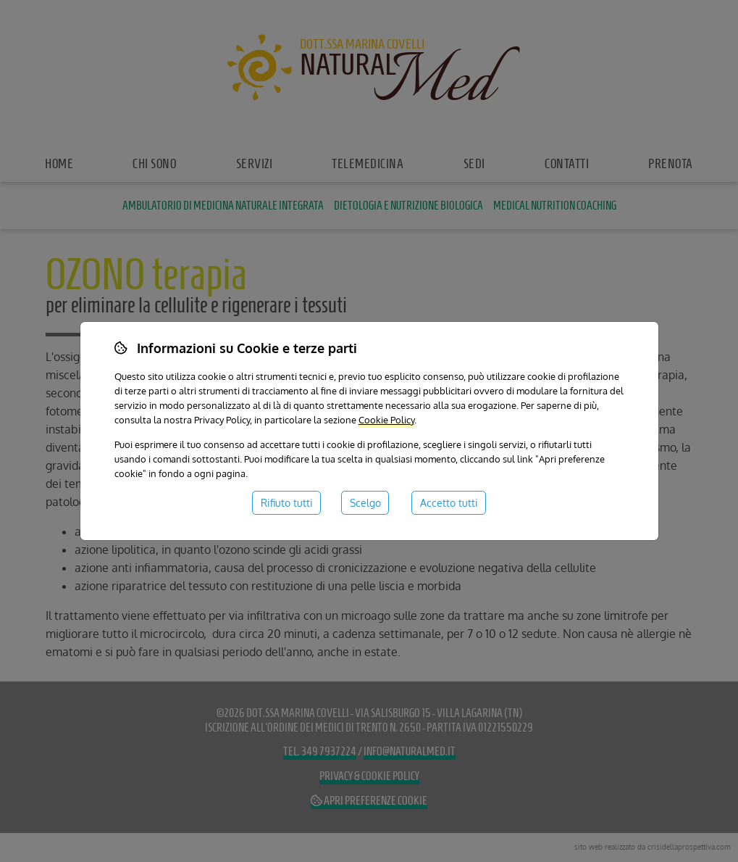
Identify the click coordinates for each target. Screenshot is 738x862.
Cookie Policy (386, 419)
